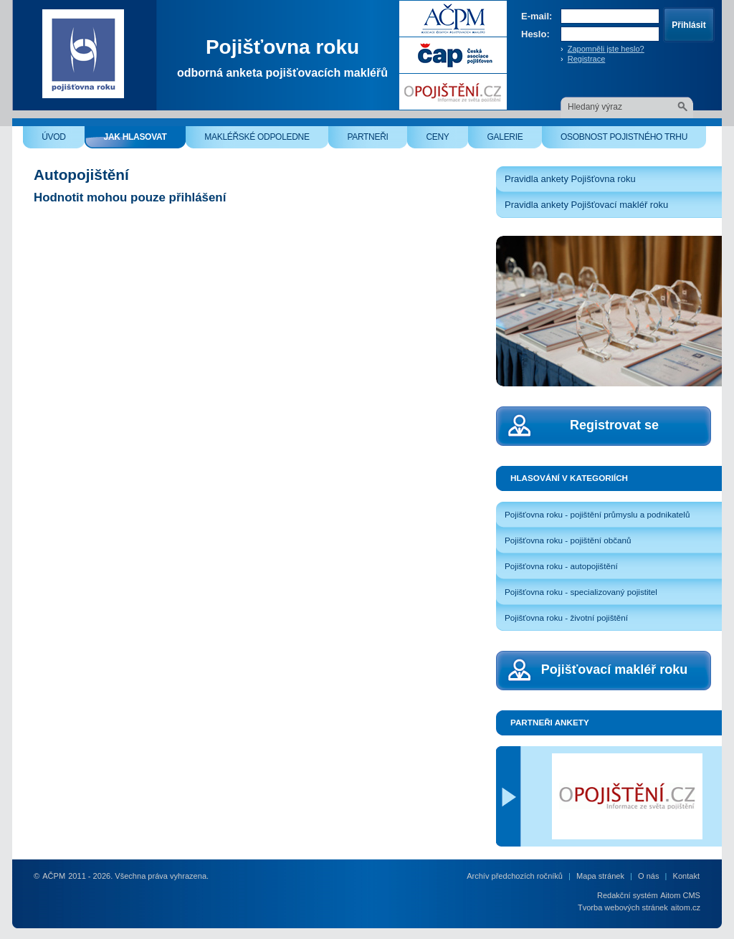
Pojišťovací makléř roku (614, 669)
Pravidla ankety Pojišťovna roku (570, 178)
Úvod (63, 140)
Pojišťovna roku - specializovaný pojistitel (581, 591)
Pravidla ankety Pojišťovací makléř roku (586, 204)
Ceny (447, 140)
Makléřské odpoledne (266, 140)
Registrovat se (614, 425)
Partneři (377, 140)
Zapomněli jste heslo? (606, 48)
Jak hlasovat (145, 140)
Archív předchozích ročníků (515, 876)
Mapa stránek (600, 876)
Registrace (587, 58)
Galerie (514, 140)
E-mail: (536, 16)
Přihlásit (688, 25)
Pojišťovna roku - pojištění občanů (568, 540)
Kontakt (686, 876)
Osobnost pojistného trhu (633, 140)
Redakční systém (627, 895)
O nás (648, 876)
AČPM (53, 876)
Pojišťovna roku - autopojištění (561, 566)
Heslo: (535, 34)
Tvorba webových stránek (623, 907)
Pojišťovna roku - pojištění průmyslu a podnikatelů (597, 514)
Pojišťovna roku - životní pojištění (566, 617)
